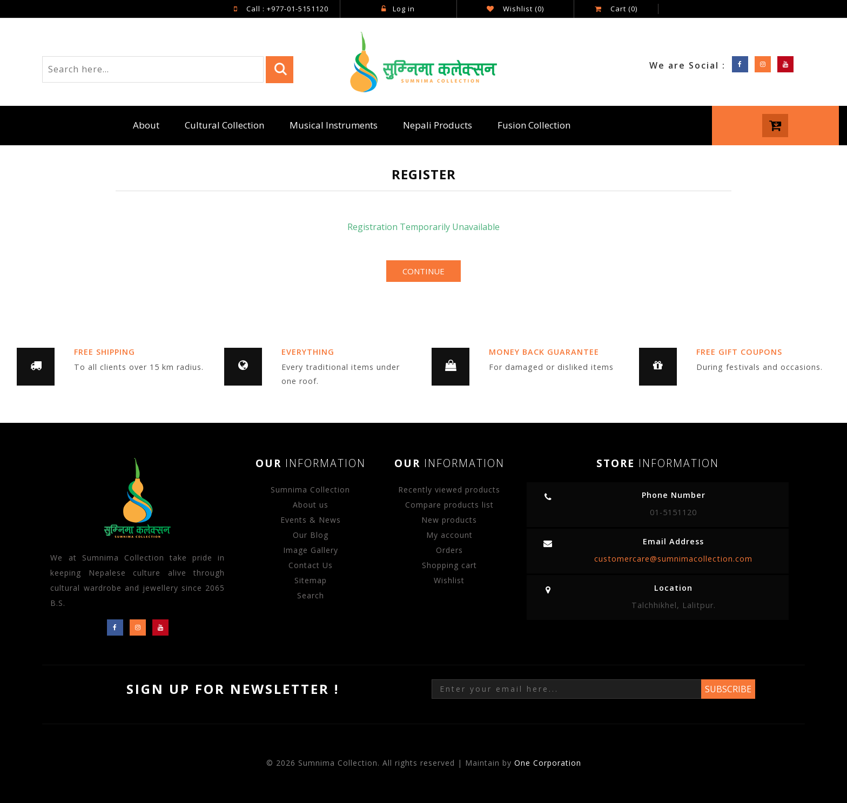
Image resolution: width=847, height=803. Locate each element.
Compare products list (449, 505)
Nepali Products (437, 125)
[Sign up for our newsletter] (567, 689)
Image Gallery (310, 550)
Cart (616, 9)
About (146, 125)
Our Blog (310, 535)
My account (449, 535)
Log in (398, 9)
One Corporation (547, 763)
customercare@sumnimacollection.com (673, 559)
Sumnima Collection (310, 489)
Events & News (310, 520)
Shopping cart (449, 565)
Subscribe (728, 689)
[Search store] (152, 69)
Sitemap (310, 580)
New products (449, 520)
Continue (423, 271)
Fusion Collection (534, 125)
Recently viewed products (449, 489)
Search (310, 595)
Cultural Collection (224, 125)
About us (310, 505)
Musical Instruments (334, 125)
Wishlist (449, 580)
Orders (449, 550)
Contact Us (310, 565)
